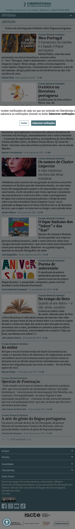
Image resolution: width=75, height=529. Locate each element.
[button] (6, 522)
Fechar (24, 123)
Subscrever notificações (43, 123)
